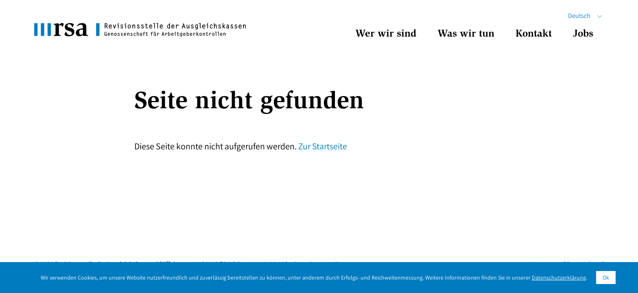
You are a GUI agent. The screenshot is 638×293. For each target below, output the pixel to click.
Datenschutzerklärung (559, 277)
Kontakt (534, 34)
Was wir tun (465, 34)
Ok (606, 277)
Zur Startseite (322, 146)
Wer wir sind (385, 34)
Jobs (583, 34)
